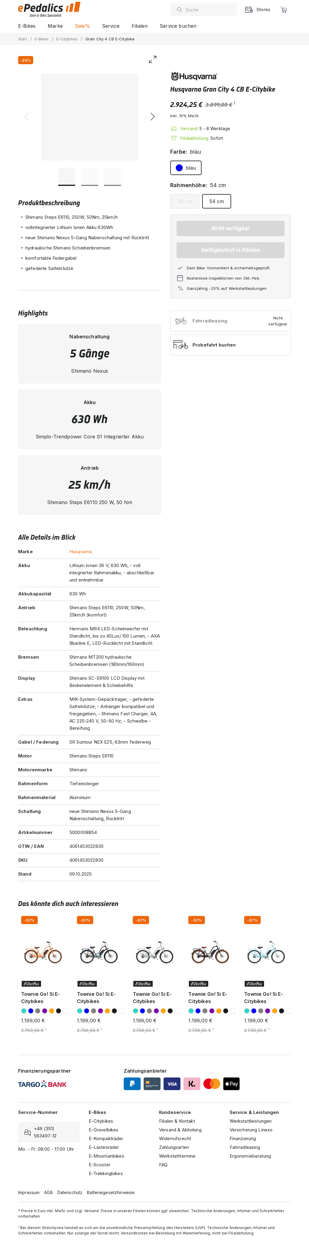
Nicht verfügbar (230, 228)
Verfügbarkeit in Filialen (230, 250)
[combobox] (210, 9)
